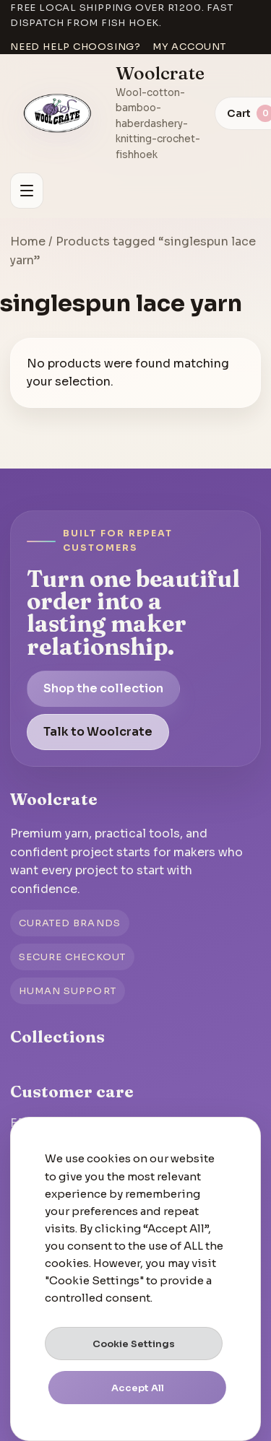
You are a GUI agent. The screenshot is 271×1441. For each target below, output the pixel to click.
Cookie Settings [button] (134, 1344)
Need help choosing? (75, 46)
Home (28, 241)
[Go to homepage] (58, 113)
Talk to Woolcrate (97, 731)
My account (189, 46)
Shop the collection (103, 688)
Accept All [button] (137, 1388)
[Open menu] (26, 191)
